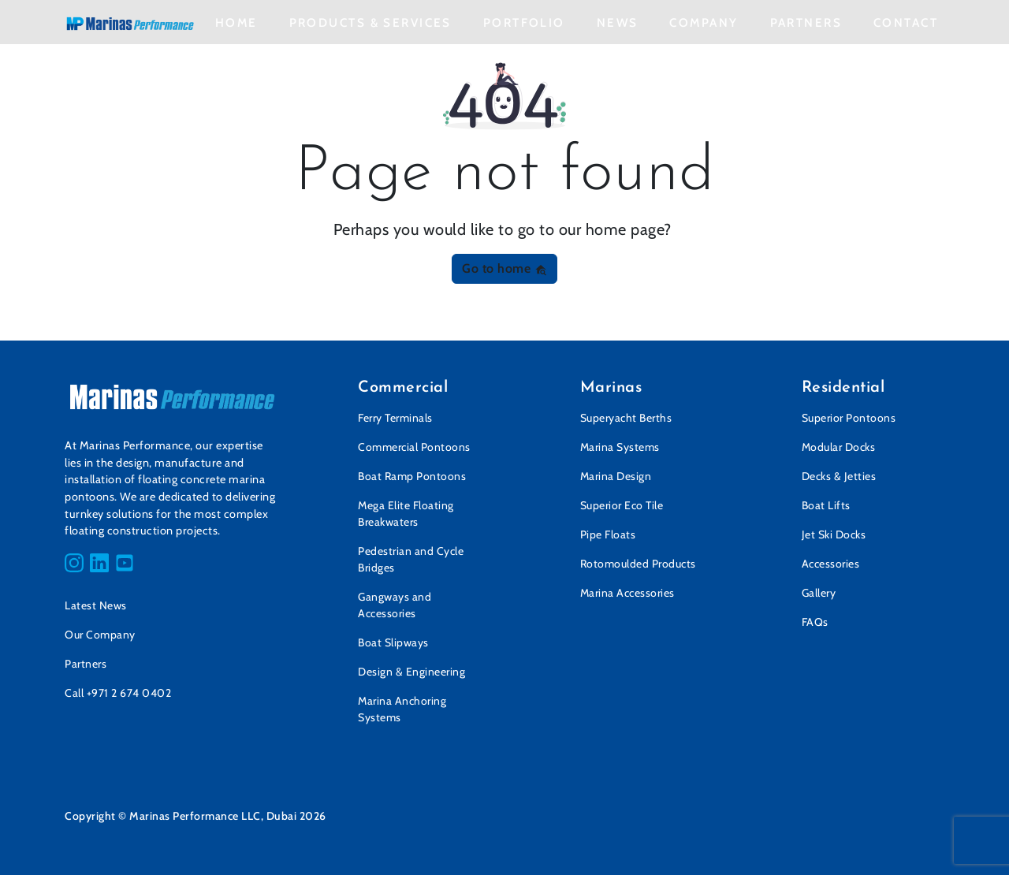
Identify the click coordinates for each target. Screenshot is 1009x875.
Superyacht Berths (626, 418)
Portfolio (524, 22)
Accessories (831, 564)
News (618, 22)
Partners (806, 22)
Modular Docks (839, 447)
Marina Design (616, 476)
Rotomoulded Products (638, 564)
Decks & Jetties (839, 476)
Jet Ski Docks (834, 534)
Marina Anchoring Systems (402, 709)
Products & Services (370, 22)
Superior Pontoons (849, 418)
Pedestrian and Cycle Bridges (411, 559)
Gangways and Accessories (394, 605)
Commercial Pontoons (414, 447)
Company (703, 22)
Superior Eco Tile (622, 505)
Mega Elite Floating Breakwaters (406, 513)
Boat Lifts (826, 505)
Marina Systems (620, 447)
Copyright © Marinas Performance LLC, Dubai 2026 (195, 816)
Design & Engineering (411, 672)
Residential (843, 388)
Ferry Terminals (395, 418)
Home (236, 22)
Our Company (100, 634)
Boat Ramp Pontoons (412, 476)
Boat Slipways (393, 642)
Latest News (96, 605)
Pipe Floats (608, 534)
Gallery (819, 593)
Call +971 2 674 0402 (118, 693)
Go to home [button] (504, 268)
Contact (905, 22)
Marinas (611, 388)
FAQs (815, 622)
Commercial (403, 388)
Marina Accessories (627, 593)
